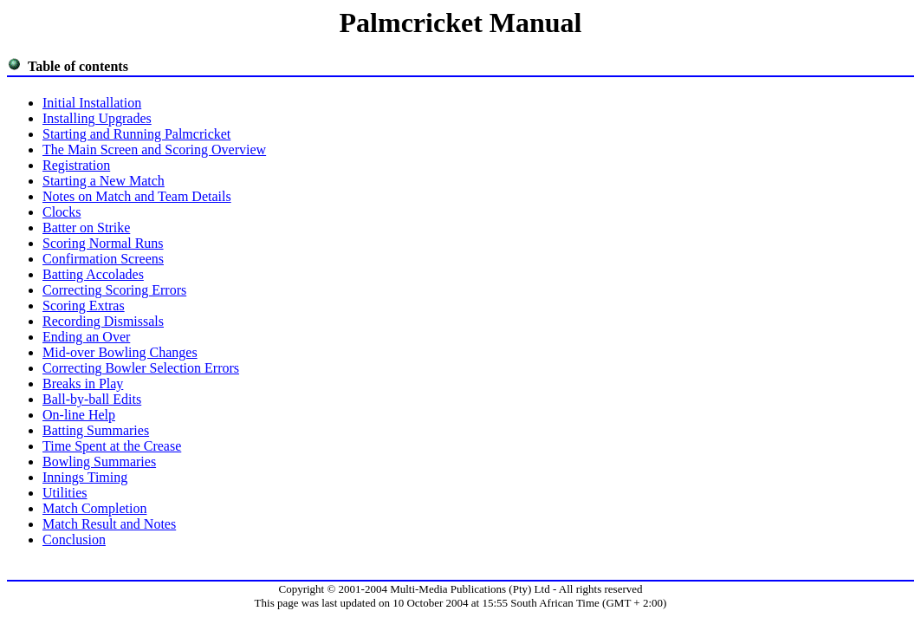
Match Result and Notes (109, 524)
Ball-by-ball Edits (91, 399)
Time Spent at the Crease (111, 446)
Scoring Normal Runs (103, 243)
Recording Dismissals (103, 321)
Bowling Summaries (99, 461)
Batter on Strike (86, 227)
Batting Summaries (95, 430)
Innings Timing (84, 477)
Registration (76, 165)
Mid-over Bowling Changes (120, 352)
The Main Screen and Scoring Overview (154, 149)
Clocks (61, 212)
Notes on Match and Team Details (136, 196)
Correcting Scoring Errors (114, 290)
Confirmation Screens (103, 258)
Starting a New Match (103, 180)
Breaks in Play (82, 383)
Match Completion (94, 508)
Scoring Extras (83, 305)
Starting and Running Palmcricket (136, 134)
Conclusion (74, 539)
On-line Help (78, 414)
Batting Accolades (93, 274)
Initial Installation (91, 102)
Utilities (65, 492)
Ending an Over (86, 336)
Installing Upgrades (97, 118)
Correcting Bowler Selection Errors (140, 368)
